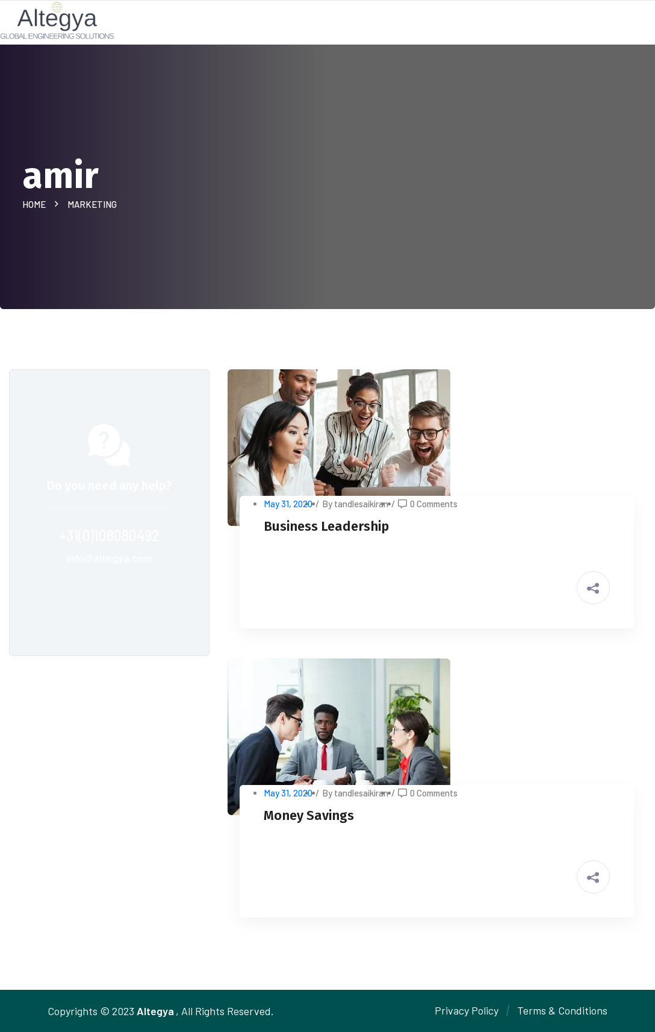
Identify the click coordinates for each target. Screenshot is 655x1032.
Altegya (155, 1011)
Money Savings (309, 815)
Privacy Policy (466, 1010)
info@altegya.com (109, 557)
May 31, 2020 (288, 503)
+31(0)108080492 (109, 535)
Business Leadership (326, 526)
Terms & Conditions (562, 1010)
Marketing (92, 204)
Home (35, 204)
